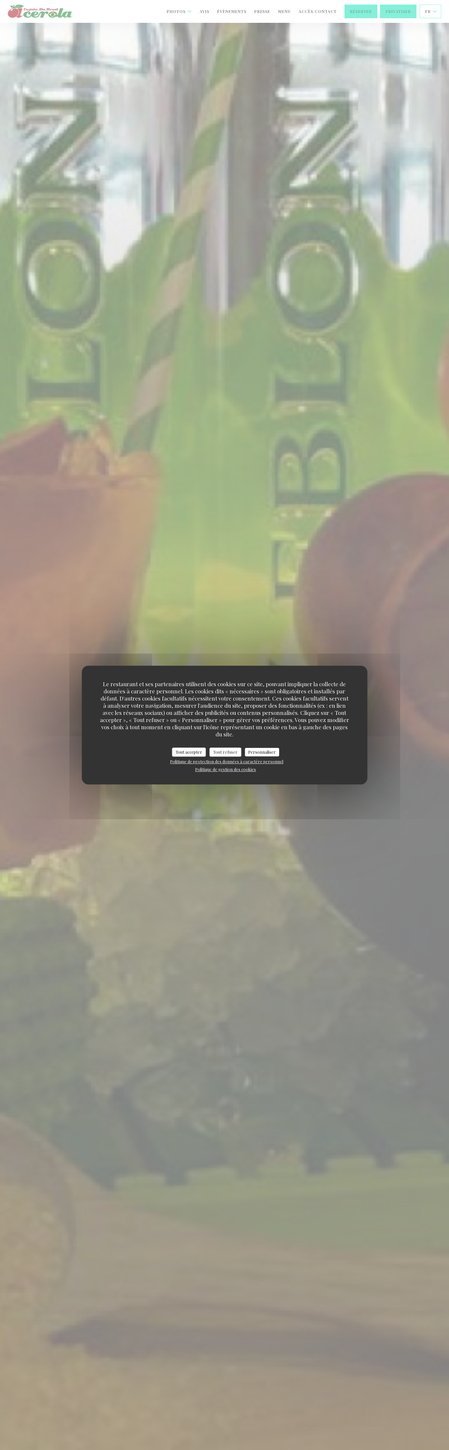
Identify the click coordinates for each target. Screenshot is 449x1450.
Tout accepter (188, 752)
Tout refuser (225, 752)
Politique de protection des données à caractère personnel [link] (226, 761)
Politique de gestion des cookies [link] (225, 769)
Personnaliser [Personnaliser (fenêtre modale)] (262, 752)
